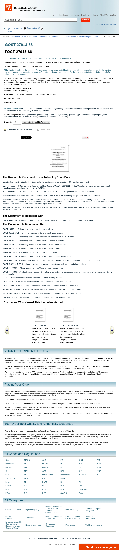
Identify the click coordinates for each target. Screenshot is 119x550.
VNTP (99, 464)
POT (44, 489)
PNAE (44, 482)
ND (25, 486)
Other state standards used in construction (58, 37)
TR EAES (83, 489)
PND (44, 486)
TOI (80, 486)
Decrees (8, 467)
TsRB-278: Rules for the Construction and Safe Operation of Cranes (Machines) (36, 297)
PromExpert (70, 525)
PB (43, 478)
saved (9, 32)
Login (8, 29)
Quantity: (8, 122)
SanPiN (63, 493)
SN (80, 464)
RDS (62, 471)
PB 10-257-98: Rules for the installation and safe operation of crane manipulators (37, 282)
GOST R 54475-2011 (69, 326)
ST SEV (82, 475)
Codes (8, 460)
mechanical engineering (53, 109)
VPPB (99, 467)
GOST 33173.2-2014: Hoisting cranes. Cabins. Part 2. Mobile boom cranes (34, 245)
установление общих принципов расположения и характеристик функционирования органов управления (55, 116)
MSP (26, 475)
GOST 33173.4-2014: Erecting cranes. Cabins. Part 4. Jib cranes (30, 252)
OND (44, 460)
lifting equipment (35, 109)
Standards (33, 37)
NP (25, 493)
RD (61, 467)
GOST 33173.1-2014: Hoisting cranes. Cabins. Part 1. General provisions (33, 241)
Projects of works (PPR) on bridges (72, 517)
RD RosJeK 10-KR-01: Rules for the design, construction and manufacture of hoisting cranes (42, 293)
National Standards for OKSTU (16, 207)
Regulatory (74, 15)
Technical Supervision (90, 517)
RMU (62, 478)
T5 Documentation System (37, 202)
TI (80, 482)
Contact (113, 15)
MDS (7, 493)
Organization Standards (50, 525)
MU (25, 482)
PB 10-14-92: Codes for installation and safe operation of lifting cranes (32, 278)
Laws (7, 482)
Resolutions (65, 475)
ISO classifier (8, 192)
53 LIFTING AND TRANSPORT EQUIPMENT (35, 192)
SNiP (81, 460)
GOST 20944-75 (39, 326)
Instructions (10, 478)
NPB (26, 489)
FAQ (40, 538)
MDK (7, 489)
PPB (44, 493)
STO (81, 478)
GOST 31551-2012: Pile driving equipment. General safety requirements (33, 233)
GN (6, 471)
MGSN (27, 460)
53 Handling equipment (88, 37)
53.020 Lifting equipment (66, 192)
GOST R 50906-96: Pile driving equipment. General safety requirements (33, 268)
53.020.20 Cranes (86, 192)
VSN (99, 475)
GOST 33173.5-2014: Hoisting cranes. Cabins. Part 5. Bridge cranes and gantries (37, 256)
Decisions (9, 464)
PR (61, 460)
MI (25, 464)
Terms (95, 15)
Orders (45, 467)
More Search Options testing (105, 24)
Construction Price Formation (13, 517)
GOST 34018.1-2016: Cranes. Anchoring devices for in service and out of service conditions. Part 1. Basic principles (51, 260)
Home (54, 15)
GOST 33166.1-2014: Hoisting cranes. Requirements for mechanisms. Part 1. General (39, 237)
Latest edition (61, 200)
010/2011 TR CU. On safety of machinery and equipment (86, 186)
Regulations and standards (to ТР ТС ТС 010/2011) (24, 188)
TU (98, 460)
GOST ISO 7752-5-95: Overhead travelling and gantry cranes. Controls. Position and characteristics (44, 264)
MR (25, 467)
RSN (62, 486)
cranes (24, 109)
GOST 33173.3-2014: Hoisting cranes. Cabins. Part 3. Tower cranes (31, 248)
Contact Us (63, 538)
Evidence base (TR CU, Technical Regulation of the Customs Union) (31, 186)
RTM (62, 489)
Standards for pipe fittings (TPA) (93, 510)
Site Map (86, 538)
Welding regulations (93, 525)
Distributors (86, 15)
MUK (26, 478)
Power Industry (71, 510)
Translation (63, 15)
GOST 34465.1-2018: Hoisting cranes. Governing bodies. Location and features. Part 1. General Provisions (48, 220)
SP (80, 471)
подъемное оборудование (56, 115)
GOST (8, 475)
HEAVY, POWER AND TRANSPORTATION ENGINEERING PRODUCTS (61, 207)
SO (80, 467)
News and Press (50, 538)
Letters (8, 486)
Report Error (45, 130)
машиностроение (36, 115)
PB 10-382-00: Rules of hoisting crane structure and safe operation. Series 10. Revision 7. (40, 286)
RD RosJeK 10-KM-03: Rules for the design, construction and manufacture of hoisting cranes (42, 289)
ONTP (45, 464)
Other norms (47, 475)
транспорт (72, 115)
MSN (26, 471)
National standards (11, 196)
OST (44, 471)
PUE (62, 464)
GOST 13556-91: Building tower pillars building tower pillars (28, 229)
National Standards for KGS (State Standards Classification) (28, 200)
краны (24, 115)
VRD (99, 471)
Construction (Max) (18, 37)
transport (45, 111)
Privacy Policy (75, 538)
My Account (18, 29)
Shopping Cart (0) (33, 28)
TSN (81, 493)
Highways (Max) (32, 510)
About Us (104, 15)
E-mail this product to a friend (19, 130)
